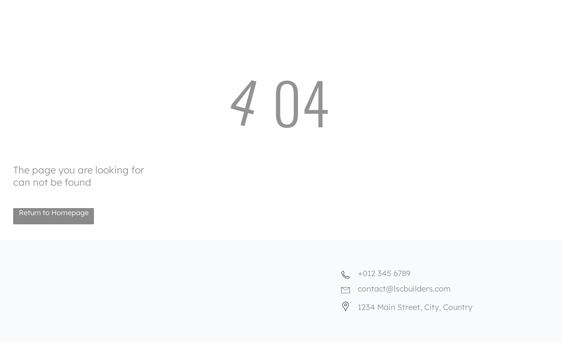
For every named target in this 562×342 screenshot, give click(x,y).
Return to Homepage (54, 212)
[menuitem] (305, 9)
